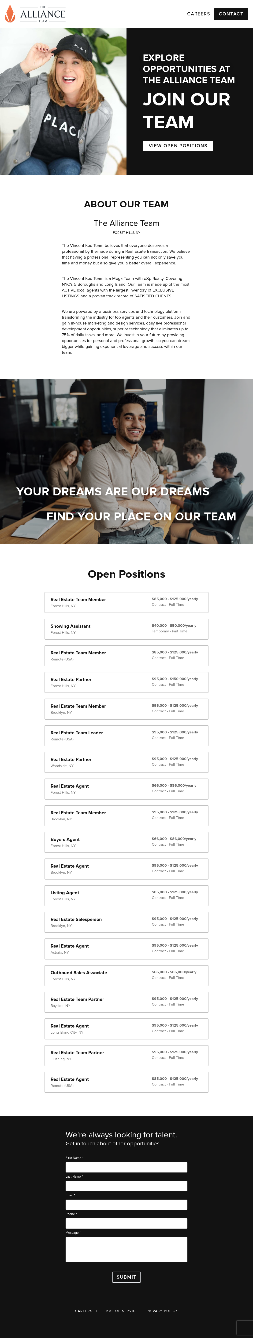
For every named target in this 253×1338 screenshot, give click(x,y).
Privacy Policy (162, 1311)
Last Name (74, 1177)
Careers (84, 1311)
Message (73, 1233)
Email (70, 1195)
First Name (74, 1158)
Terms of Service (119, 1311)
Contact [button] (231, 14)
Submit (127, 1277)
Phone (71, 1214)
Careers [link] (198, 14)
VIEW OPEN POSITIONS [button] (178, 146)
